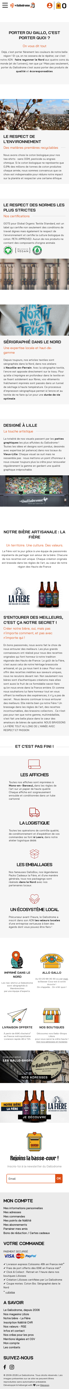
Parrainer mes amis (15, 1228)
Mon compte (11, 1343)
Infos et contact (14, 1330)
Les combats (11, 1347)
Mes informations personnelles (23, 1208)
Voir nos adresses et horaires (51, 1041)
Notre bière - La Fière (17, 1318)
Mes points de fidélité (17, 1220)
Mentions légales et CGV (19, 1339)
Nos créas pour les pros (18, 1335)
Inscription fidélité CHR (18, 1322)
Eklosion (44, 1385)
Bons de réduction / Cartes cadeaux (26, 1233)
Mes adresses (12, 1212)
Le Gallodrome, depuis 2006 (21, 1310)
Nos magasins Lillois (16, 1314)
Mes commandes (14, 1216)
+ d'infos (10, 1292)
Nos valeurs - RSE (14, 1326)
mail (65, 978)
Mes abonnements (15, 1224)
